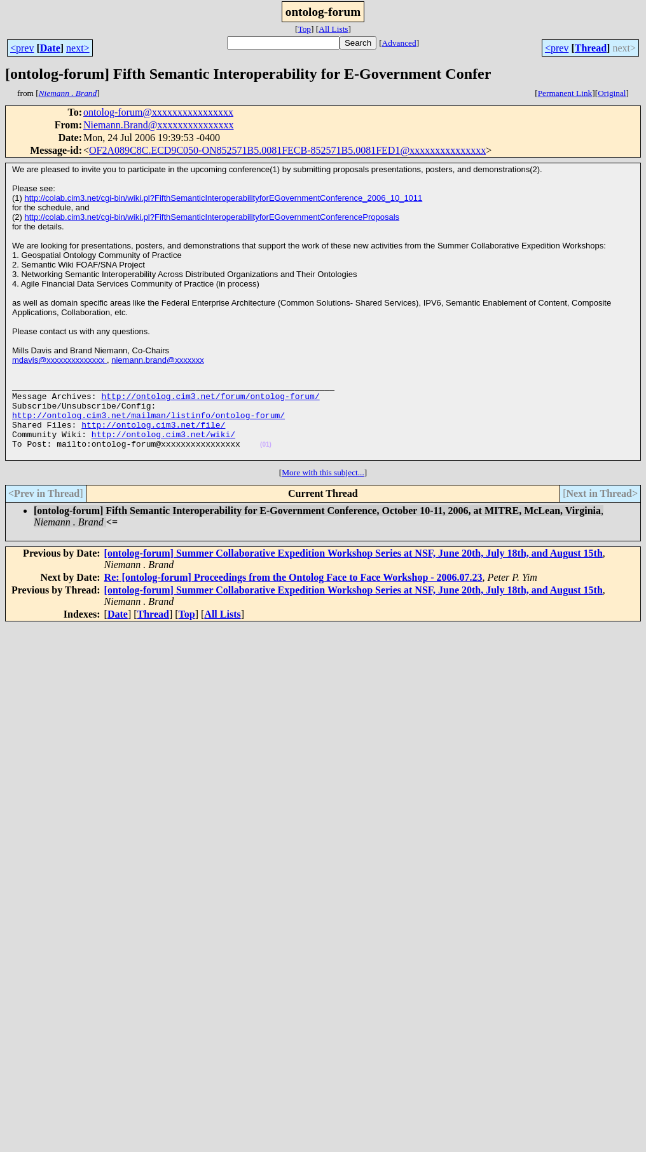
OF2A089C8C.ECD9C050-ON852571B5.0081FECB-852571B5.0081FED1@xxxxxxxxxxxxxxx (287, 150)
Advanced (399, 43)
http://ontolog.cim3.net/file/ (153, 436)
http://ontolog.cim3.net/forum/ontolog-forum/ (210, 401)
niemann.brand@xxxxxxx (157, 360)
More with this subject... (323, 489)
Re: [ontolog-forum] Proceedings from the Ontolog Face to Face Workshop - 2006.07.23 (293, 594)
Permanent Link (565, 93)
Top (304, 29)
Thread (591, 48)
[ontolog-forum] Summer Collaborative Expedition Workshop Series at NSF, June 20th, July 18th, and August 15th (353, 570)
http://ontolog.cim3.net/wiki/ (163, 447)
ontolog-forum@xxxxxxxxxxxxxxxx (158, 112)
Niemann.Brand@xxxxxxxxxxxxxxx (158, 124)
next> (78, 48)
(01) (265, 459)
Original (612, 93)
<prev (22, 48)
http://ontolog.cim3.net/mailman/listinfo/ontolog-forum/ (148, 424)
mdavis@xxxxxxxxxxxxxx (59, 360)
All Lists (333, 29)
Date (50, 48)
